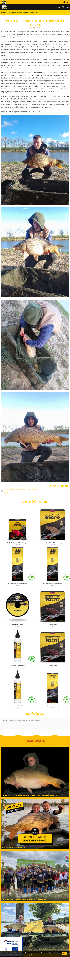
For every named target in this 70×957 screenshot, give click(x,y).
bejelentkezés (30, 720)
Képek (14, 12)
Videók (9, 12)
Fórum (19, 12)
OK (64, 953)
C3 (5, 490)
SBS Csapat (26, 12)
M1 (33, 490)
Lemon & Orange (26, 490)
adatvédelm (6, 955)
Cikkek (3, 12)
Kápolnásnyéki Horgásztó (13, 490)
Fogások (34, 12)
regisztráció (20, 720)
